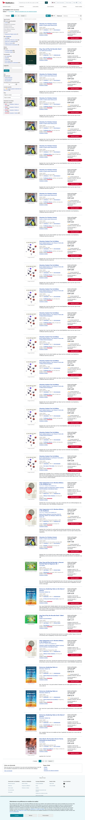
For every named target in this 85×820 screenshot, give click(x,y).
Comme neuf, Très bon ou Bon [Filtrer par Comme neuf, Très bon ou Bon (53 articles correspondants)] (11, 39)
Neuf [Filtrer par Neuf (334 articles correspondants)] (6, 38)
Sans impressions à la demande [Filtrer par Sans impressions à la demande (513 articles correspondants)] (12, 62)
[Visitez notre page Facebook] (64, 784)
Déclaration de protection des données (41, 791)
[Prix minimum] (6, 84)
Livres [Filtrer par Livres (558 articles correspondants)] (7, 22)
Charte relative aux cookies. (21, 810)
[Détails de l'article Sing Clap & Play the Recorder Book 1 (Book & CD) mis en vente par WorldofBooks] (31, 619)
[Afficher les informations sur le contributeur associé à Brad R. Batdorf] (42, 242)
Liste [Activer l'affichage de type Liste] (48, 15)
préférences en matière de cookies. (37, 809)
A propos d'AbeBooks (39, 783)
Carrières (37, 787)
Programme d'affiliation (26, 785)
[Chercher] (46, 3)
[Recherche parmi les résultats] (53, 19)
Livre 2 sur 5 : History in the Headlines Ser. (47, 485)
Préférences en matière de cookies (41, 793)
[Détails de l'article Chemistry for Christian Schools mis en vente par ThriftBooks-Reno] (31, 126)
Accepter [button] (17, 815)
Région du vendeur (8, 94)
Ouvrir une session (60, 2)
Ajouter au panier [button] (75, 38)
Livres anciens (35, 6)
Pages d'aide (52, 783)
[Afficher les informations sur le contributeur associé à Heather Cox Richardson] (44, 592)
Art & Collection (50, 6)
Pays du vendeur (7, 97)
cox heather (11, 11)
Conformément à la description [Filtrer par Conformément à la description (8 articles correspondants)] (11, 44)
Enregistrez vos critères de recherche (51, 770)
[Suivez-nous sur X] (64, 786)
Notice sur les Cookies (39, 795)
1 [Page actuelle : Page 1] (12, 15)
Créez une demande (8, 770)
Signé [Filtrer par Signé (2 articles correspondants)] (6, 57)
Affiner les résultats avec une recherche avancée (26, 11)
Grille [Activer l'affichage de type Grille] (53, 15)
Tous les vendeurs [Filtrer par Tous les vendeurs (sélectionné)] (8, 102)
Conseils (45, 767)
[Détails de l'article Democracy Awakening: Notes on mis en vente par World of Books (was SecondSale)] (31, 674)
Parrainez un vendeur (25, 787)
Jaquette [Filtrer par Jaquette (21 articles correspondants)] (7, 59)
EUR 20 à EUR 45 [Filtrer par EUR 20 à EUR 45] (8, 79)
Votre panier (10, 792)
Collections (21, 6)
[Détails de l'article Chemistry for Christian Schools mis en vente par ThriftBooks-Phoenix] (31, 78)
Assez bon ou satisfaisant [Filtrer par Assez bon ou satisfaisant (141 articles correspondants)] (11, 41)
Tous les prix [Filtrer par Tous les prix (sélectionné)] (7, 75)
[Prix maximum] (12, 84)
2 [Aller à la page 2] (15, 15)
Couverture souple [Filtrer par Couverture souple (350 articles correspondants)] (9, 52)
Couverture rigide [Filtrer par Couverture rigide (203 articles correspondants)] (9, 50)
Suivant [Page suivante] (22, 15)
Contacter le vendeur (43, 34)
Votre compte (68, 2)
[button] (80, 19)
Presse (37, 785)
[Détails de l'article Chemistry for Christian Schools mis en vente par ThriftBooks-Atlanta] (31, 173)
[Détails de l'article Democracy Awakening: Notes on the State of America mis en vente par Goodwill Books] (31, 722)
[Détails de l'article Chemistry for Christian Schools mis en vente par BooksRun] (31, 541)
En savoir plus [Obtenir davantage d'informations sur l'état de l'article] (8, 36)
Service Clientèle (52, 785)
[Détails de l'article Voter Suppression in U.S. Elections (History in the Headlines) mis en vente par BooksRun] (31, 517)
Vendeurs (65, 6)
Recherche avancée (6, 6)
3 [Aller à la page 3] (18, 15)
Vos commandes (11, 790)
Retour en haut (42, 777)
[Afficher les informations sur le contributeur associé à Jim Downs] (41, 516)
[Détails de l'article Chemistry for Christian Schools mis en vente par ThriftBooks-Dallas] (31, 149)
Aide (80, 2)
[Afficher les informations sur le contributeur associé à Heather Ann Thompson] (56, 515)
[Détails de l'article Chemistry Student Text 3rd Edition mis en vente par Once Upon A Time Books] (31, 463)
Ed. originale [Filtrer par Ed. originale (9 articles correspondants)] (7, 56)
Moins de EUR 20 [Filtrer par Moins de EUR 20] (8, 77)
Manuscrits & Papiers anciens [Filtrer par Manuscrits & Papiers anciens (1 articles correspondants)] (11, 34)
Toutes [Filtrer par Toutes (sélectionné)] (6, 48)
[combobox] (32, 3)
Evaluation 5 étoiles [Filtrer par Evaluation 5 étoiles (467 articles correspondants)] (12, 113)
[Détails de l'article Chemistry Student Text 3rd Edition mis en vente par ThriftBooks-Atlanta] (31, 249)
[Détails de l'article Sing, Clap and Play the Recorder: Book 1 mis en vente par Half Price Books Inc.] (31, 56)
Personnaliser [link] (46, 815)
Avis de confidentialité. (14, 811)
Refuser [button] (30, 815)
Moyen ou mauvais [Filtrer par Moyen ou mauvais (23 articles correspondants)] (9, 43)
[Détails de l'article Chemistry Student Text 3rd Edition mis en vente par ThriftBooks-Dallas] (31, 320)
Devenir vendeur (78, 6)
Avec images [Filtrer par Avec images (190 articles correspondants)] (8, 61)
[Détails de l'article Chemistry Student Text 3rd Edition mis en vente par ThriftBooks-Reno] (31, 296)
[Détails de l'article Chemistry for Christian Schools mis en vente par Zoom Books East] (31, 27)
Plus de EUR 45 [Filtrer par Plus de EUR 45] (8, 80)
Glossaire (46, 768)
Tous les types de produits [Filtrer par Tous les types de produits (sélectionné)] (10, 21)
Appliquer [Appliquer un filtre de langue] (7, 70)
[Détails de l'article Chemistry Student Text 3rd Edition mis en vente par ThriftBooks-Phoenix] (31, 272)
